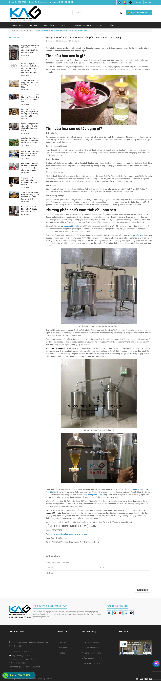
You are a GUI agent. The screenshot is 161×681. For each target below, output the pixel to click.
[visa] (144, 679)
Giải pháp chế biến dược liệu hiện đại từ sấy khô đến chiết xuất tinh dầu (30, 140)
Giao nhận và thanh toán (92, 658)
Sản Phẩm (49, 25)
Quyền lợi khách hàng (91, 648)
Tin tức (61, 653)
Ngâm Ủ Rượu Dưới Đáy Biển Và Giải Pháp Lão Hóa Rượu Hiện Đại (29, 209)
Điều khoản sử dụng (90, 642)
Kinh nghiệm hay (83, 25)
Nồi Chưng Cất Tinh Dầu (55, 348)
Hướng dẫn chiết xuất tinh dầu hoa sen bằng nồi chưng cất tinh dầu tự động (83, 37)
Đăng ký (148, 2)
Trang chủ (17, 25)
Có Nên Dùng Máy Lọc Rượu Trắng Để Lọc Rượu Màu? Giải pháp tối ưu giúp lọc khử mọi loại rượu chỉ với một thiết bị (30, 68)
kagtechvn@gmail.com (38, 2)
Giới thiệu (33, 25)
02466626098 (17, 652)
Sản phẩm (62, 648)
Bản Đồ (100, 25)
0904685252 (29, 652)
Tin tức (64, 25)
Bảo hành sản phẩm (91, 663)
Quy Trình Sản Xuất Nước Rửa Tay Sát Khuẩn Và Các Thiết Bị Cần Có (30, 153)
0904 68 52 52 (66, 2)
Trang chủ (62, 642)
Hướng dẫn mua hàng (91, 653)
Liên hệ (112, 25)
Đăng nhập (138, 2)
